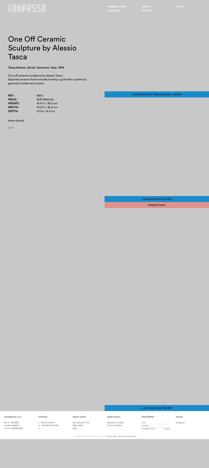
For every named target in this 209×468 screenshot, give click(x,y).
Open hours (113, 445)
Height (13, 105)
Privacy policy (111, 465)
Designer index (116, 6)
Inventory (113, 10)
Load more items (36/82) (157, 437)
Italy (75, 457)
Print (11, 130)
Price (12, 101)
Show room (79, 445)
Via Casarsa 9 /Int (81, 452)
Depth (13, 113)
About (180, 6)
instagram (180, 452)
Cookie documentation (127, 465)
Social (179, 445)
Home (28, 9)
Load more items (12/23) (156, 228)
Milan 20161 (78, 454)
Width (13, 109)
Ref (10, 97)
